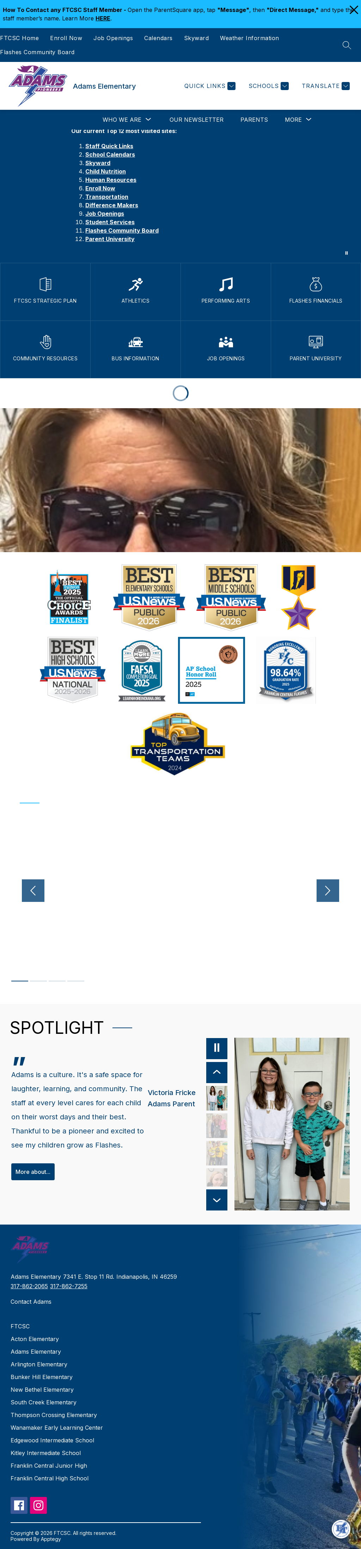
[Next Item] (216, 1199)
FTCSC (20, 1326)
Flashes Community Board (37, 52)
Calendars (158, 38)
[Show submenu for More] (293, 119)
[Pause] (216, 1048)
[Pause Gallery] (346, 253)
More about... (33, 1172)
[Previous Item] (216, 1072)
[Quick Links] (209, 86)
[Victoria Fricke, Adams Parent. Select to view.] (187, 1098)
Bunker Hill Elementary (42, 1376)
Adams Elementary (36, 1351)
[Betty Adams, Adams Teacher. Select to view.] (216, 1153)
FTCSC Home (19, 38)
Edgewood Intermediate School (52, 1440)
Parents (254, 119)
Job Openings (113, 38)
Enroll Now (66, 38)
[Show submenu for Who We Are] (122, 119)
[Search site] (347, 45)
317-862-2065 (29, 1286)
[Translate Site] (325, 86)
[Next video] (330, 890)
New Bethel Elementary (42, 1389)
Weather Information (249, 38)
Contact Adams (31, 1301)
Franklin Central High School (49, 1478)
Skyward (196, 38)
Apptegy (51, 1539)
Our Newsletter (197, 119)
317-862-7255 (68, 1286)
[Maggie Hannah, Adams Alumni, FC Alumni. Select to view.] (216, 1125)
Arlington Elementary (39, 1364)
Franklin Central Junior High (49, 1465)
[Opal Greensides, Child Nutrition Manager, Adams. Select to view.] (216, 1180)
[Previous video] (31, 890)
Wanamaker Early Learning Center (57, 1427)
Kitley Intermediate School (46, 1452)
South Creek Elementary (44, 1402)
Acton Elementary (35, 1338)
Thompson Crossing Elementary (54, 1414)
